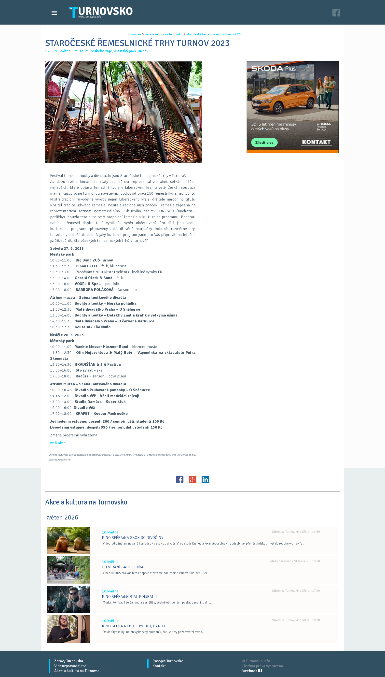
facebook (252, 670)
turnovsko (134, 34)
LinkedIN (205, 479)
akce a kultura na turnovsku (163, 34)
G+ (192, 479)
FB (180, 479)
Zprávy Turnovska (68, 661)
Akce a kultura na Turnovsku (77, 670)
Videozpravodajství (70, 665)
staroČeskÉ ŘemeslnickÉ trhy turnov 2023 (214, 34)
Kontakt (159, 665)
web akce (58, 443)
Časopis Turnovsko (167, 661)
